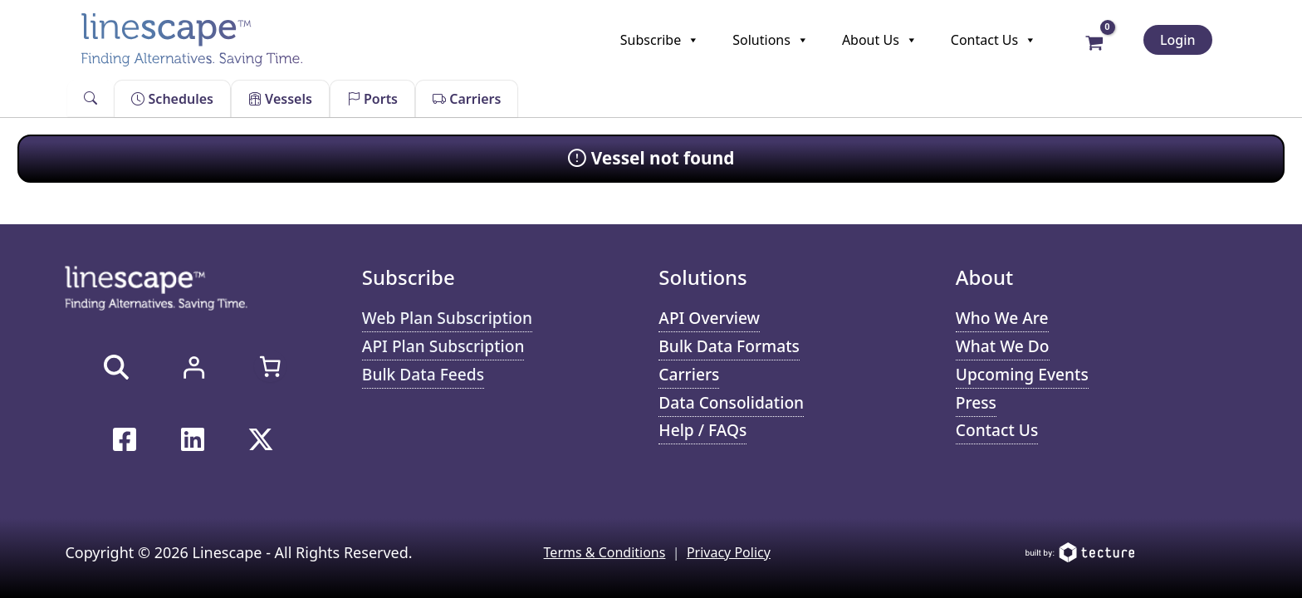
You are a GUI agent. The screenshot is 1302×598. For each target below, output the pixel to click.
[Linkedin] (192, 439)
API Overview (709, 317)
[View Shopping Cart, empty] (1094, 41)
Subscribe (659, 39)
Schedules (172, 99)
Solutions (770, 39)
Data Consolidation (731, 402)
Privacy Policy (729, 552)
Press (976, 402)
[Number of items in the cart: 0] (270, 366)
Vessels (280, 99)
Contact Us (993, 39)
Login (1178, 40)
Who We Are (1002, 317)
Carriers (467, 99)
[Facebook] (124, 439)
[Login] (193, 367)
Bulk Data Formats (729, 346)
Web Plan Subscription (447, 317)
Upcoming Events (1022, 374)
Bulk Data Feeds (423, 374)
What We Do (1003, 346)
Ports (372, 99)
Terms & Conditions (605, 552)
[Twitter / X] (260, 439)
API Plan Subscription (443, 346)
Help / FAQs (702, 430)
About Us (880, 39)
